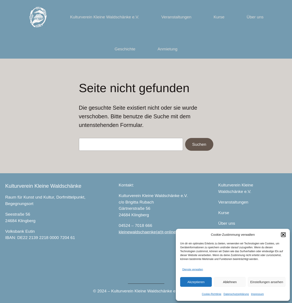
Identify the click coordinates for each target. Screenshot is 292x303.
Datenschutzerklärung (236, 294)
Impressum (257, 294)
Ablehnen (230, 282)
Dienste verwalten (192, 269)
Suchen (199, 144)
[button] (283, 234)
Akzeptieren (195, 282)
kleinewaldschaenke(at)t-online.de (150, 232)
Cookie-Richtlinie (211, 294)
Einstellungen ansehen (266, 282)
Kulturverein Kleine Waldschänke (43, 186)
